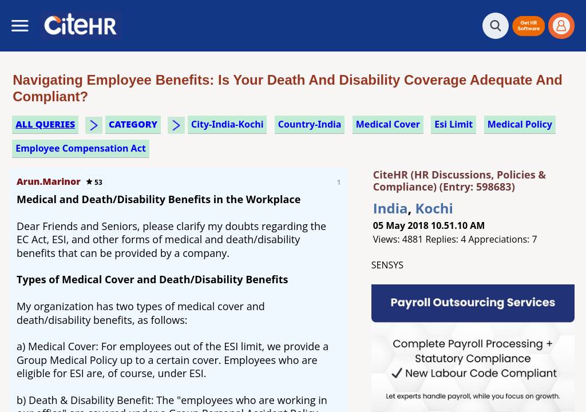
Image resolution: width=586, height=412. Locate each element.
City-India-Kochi (227, 124)
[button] (528, 26)
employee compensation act (80, 148)
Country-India (310, 124)
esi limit (453, 124)
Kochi (434, 208)
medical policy (520, 124)
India (390, 208)
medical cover (388, 124)
